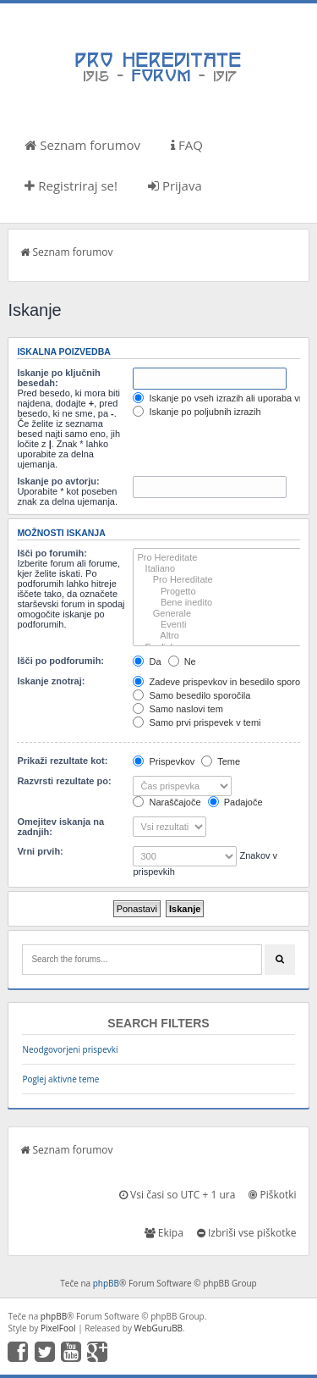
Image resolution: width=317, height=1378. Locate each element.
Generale (218, 613)
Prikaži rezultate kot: (62, 760)
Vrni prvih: (40, 851)
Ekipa (164, 1233)
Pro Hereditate (218, 557)
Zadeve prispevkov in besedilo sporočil (221, 682)
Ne (182, 661)
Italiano (218, 568)
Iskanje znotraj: (51, 681)
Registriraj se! (71, 185)
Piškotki (272, 1194)
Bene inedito (218, 602)
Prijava (175, 185)
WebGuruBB (158, 1328)
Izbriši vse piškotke (247, 1233)
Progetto (218, 591)
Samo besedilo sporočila (191, 695)
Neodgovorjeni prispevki (70, 1049)
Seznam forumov (82, 144)
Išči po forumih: (52, 553)
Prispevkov (163, 761)
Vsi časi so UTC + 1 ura (177, 1194)
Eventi (218, 624)
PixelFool (58, 1328)
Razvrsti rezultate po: (64, 781)
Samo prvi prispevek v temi (196, 722)
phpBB (106, 1283)
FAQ (187, 144)
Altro (218, 635)
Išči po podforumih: (60, 661)
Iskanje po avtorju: (58, 481)
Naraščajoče (166, 802)
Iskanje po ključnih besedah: (58, 378)
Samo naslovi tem (177, 709)
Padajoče (235, 802)
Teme (220, 761)
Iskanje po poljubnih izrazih (196, 412)
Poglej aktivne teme (60, 1079)
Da (147, 661)
